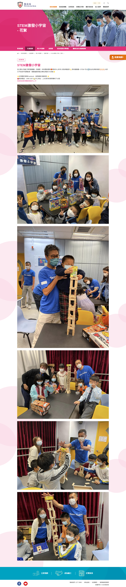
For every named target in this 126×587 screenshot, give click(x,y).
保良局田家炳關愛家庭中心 (26, 88)
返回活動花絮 (22, 67)
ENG (95, 3)
